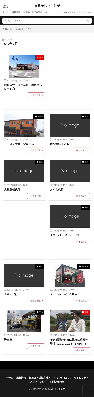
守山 (41, 312)
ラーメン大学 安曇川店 (19, 144)
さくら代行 (56, 189)
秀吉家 (8, 339)
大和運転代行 (12, 189)
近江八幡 (84, 266)
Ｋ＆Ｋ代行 (11, 294)
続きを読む (36, 95)
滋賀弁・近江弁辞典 (32, 12)
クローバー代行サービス (65, 235)
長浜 (41, 162)
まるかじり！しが (47, 5)
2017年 (20, 29)
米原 (86, 116)
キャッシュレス (52, 12)
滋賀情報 (16, 12)
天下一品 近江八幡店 (63, 294)
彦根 (41, 57)
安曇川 (40, 116)
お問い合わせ (57, 381)
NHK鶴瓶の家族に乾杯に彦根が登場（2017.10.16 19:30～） (69, 341)
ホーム (5, 12)
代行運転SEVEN (59, 144)
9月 (30, 29)
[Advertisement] (70, 81)
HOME (8, 29)
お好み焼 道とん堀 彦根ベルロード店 (23, 87)
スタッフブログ (86, 12)
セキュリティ (69, 12)
